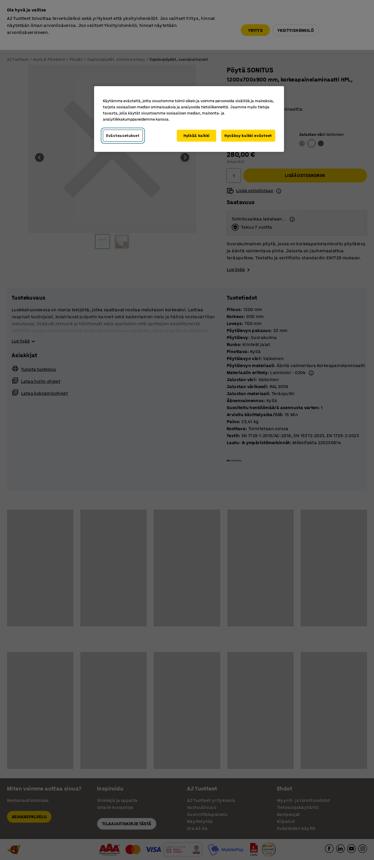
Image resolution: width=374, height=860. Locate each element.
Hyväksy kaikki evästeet (248, 135)
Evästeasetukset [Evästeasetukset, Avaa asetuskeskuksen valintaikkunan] (123, 135)
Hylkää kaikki (196, 135)
